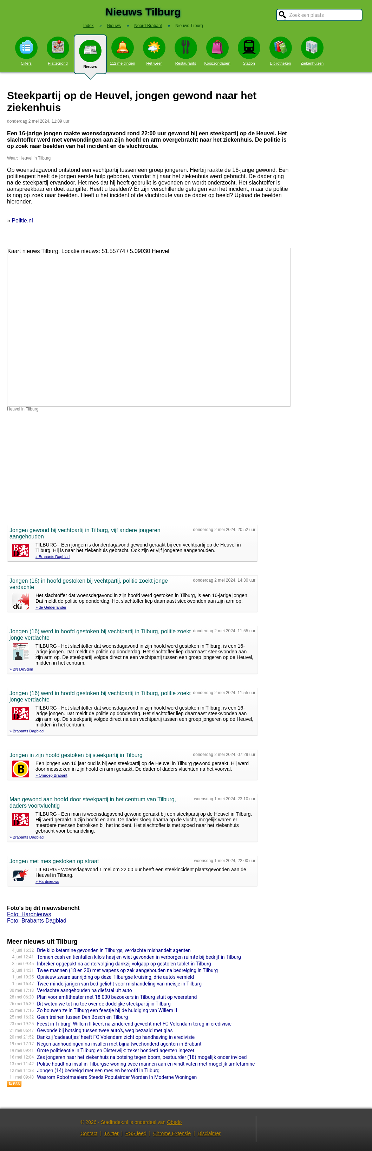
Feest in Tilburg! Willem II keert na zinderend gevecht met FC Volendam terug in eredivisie (134, 1024)
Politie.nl (22, 221)
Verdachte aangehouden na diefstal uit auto (84, 990)
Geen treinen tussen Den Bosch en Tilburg (82, 1017)
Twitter (111, 1133)
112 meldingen (122, 51)
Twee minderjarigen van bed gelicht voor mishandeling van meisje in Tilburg (119, 984)
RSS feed (135, 1133)
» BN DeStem (21, 669)
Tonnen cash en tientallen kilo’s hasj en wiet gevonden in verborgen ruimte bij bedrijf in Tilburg (139, 957)
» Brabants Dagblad (52, 557)
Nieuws (90, 57)
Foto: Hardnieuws (29, 914)
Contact (88, 1133)
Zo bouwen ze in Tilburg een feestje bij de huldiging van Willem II (107, 1010)
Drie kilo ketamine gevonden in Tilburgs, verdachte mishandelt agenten (113, 950)
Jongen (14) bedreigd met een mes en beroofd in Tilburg (98, 1070)
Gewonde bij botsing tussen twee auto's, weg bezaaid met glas (105, 1030)
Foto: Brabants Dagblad (36, 921)
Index (88, 25)
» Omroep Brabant (51, 775)
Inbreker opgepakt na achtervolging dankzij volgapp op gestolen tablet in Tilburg (124, 963)
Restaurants (186, 51)
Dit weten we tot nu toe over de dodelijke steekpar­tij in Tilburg (104, 1004)
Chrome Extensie (172, 1133)
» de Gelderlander (50, 607)
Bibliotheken (280, 51)
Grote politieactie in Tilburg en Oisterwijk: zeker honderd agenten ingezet (115, 1050)
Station (249, 51)
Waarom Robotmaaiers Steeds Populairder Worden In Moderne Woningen (117, 1077)
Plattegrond (58, 51)
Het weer (154, 51)
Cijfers (26, 51)
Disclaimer (209, 1133)
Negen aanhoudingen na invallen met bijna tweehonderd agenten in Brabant (119, 1044)
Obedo (174, 1122)
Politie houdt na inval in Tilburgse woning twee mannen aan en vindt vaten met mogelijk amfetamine (146, 1064)
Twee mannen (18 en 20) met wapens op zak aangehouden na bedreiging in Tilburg (127, 970)
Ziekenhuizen (312, 51)
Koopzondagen (217, 51)
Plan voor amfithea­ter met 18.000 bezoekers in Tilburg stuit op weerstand (117, 997)
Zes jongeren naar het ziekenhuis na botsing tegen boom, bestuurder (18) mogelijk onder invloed (142, 1057)
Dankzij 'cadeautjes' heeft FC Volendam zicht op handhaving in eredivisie (116, 1037)
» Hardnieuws (47, 881)
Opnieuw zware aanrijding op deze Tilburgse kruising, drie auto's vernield (115, 977)
